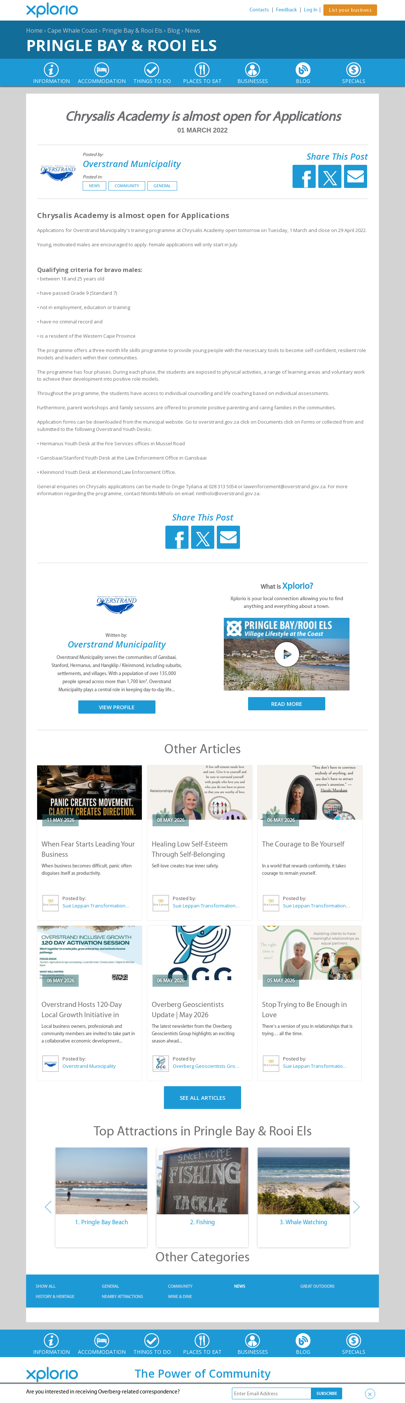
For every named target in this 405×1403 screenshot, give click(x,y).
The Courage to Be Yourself (303, 844)
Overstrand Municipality (132, 163)
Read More (286, 703)
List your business (350, 10)
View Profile (117, 707)
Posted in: (92, 177)
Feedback (286, 10)
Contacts (259, 10)
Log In (311, 10)
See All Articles (202, 1097)
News (192, 30)
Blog (173, 30)
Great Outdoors (317, 1286)
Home (34, 30)
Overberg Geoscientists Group (206, 1066)
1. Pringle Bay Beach (101, 1222)
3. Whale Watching (303, 1222)
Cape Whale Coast (72, 30)
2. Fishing (202, 1222)
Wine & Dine (180, 1296)
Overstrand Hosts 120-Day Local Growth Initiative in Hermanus (82, 1014)
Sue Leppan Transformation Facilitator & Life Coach (96, 905)
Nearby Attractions (122, 1296)
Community (127, 185)
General (162, 185)
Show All (45, 1286)
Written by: (116, 635)
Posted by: (93, 154)
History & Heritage (55, 1296)
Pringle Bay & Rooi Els (132, 30)
